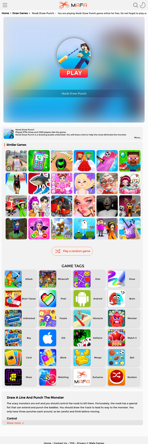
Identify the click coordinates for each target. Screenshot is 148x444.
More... (137, 137)
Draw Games (20, 13)
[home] (73, 5)
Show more (15, 423)
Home (5, 13)
